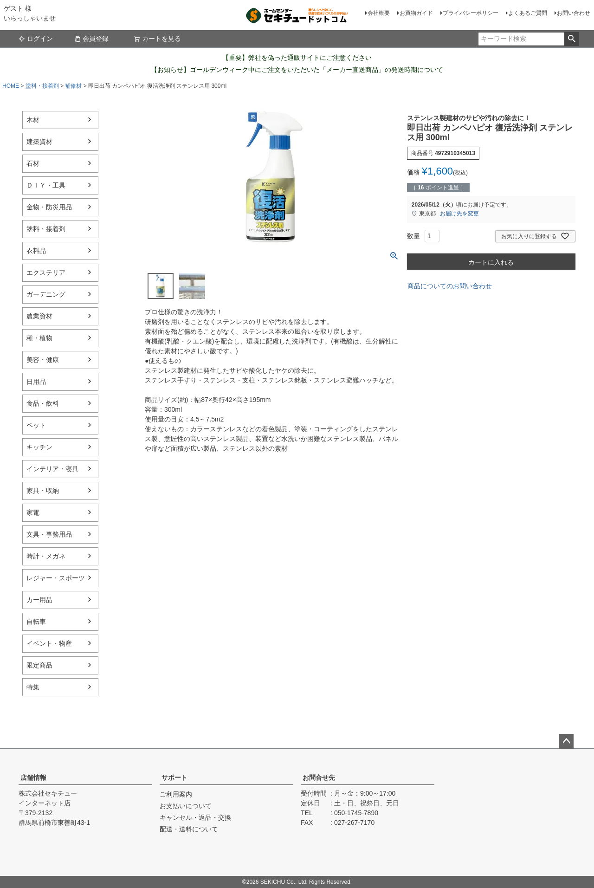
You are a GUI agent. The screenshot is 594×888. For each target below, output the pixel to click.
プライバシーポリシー (470, 13)
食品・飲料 (42, 403)
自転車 (36, 621)
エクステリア (45, 272)
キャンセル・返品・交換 (195, 817)
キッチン (39, 447)
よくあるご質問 (527, 13)
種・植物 (39, 338)
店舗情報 (33, 777)
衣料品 (36, 250)
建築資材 (39, 141)
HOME (10, 86)
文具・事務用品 (49, 534)
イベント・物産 (49, 643)
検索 (571, 38)
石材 (32, 163)
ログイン (36, 38)
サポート (174, 777)
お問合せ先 (319, 777)
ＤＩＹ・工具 (45, 185)
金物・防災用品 (49, 207)
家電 (32, 512)
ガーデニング (45, 294)
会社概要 (379, 13)
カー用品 (39, 599)
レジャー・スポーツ (55, 578)
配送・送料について (189, 829)
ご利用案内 (176, 794)
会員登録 (91, 38)
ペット (36, 425)
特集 (32, 687)
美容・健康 (42, 359)
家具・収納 (42, 490)
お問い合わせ (573, 13)
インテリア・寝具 (52, 469)
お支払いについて (186, 806)
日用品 (36, 381)
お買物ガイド (416, 13)
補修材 (73, 86)
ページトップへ (566, 741)
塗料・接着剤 (42, 86)
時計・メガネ (45, 556)
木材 (32, 119)
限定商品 (39, 665)
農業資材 (39, 316)
